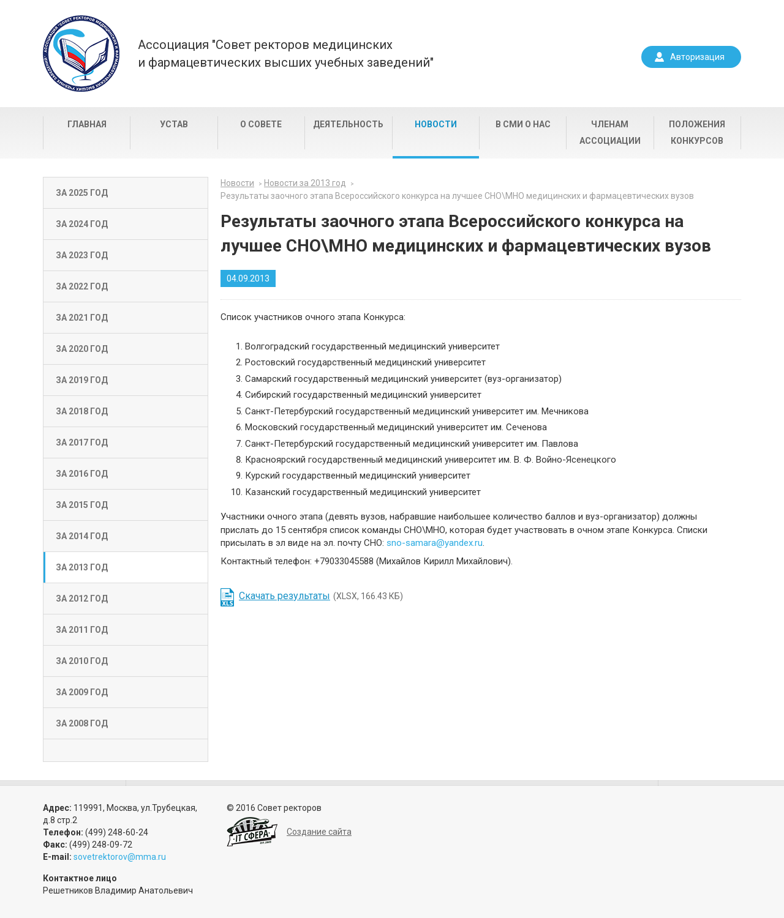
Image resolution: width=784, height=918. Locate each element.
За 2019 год (82, 380)
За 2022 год (82, 286)
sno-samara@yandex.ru (434, 542)
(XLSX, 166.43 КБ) (321, 596)
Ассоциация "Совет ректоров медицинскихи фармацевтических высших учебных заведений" (286, 53)
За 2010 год (82, 661)
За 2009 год (82, 692)
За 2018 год (82, 411)
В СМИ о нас (523, 124)
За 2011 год (82, 630)
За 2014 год (82, 536)
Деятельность (348, 124)
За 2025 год (82, 193)
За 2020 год (82, 349)
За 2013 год (82, 567)
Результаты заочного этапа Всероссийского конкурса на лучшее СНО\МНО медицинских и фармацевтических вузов (457, 196)
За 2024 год (82, 224)
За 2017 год (82, 442)
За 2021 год (82, 318)
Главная (87, 124)
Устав (174, 124)
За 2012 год (82, 598)
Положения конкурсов (697, 132)
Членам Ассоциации (610, 132)
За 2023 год (82, 255)
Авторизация (697, 57)
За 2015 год (82, 505)
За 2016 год (82, 474)
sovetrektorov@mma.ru (120, 857)
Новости (436, 124)
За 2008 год (82, 723)
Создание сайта (319, 832)
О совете (261, 124)
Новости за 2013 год (305, 183)
